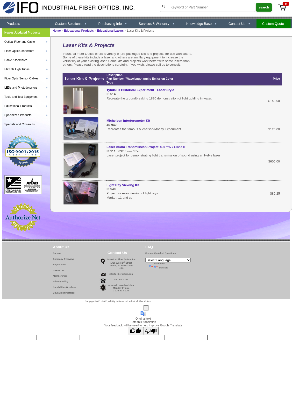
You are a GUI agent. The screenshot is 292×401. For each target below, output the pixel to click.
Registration (59, 264)
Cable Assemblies (26, 60)
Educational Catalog (64, 293)
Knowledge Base (201, 24)
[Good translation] (135, 331)
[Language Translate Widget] (168, 260)
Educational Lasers (110, 30)
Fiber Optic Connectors (26, 51)
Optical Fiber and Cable (26, 42)
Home (57, 30)
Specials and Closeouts (19, 124)
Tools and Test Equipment (26, 97)
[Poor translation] (151, 331)
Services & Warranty (157, 24)
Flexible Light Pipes (26, 69)
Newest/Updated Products (22, 32)
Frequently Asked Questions (160, 253)
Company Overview (63, 259)
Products (13, 24)
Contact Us (239, 24)
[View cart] (282, 7)
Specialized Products (26, 115)
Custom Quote (273, 24)
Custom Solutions (71, 24)
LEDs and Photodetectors (26, 87)
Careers (57, 253)
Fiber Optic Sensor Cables (26, 78)
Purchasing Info (112, 24)
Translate (158, 268)
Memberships (60, 276)
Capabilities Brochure (64, 287)
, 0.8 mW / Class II (146, 147)
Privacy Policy (60, 281)
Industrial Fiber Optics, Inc (121, 259)
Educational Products (79, 30)
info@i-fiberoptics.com (121, 274)
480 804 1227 (121, 279)
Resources (58, 270)
